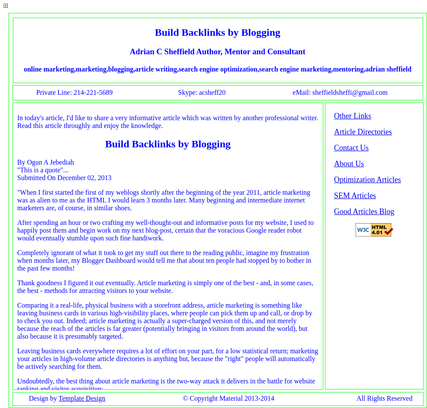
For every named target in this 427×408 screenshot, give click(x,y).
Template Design (82, 398)
